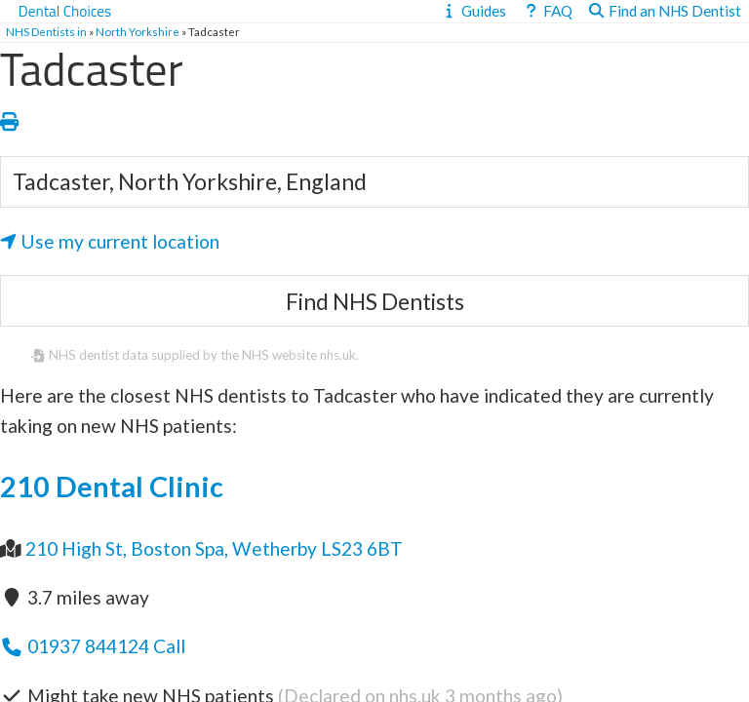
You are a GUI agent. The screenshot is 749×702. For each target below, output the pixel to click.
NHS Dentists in (46, 31)
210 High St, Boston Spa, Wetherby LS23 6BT (214, 548)
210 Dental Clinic (111, 486)
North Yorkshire (137, 31)
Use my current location (109, 241)
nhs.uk (338, 355)
